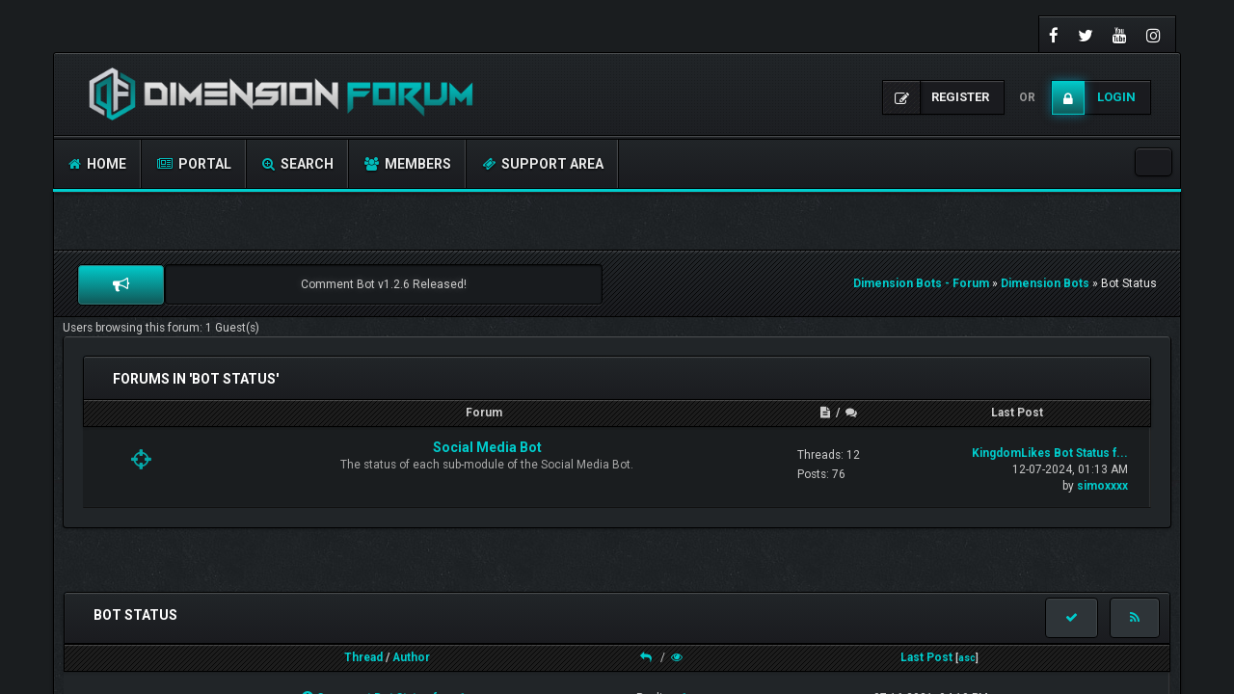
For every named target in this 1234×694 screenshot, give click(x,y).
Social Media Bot (487, 447)
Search (298, 164)
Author (411, 657)
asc (967, 658)
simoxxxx (1102, 486)
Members (407, 164)
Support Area (543, 164)
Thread (363, 657)
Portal (194, 164)
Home (97, 164)
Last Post (926, 657)
